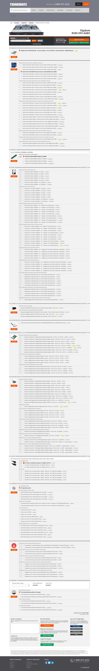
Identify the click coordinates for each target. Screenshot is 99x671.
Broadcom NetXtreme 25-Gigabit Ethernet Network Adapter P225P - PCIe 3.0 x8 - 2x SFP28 (45, 389)
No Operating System (26, 488)
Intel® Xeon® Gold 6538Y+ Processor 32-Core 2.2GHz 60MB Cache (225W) (39, 96)
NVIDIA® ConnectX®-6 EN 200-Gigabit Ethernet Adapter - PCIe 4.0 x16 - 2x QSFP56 (43, 431)
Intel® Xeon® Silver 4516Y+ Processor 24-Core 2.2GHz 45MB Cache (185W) (40, 89)
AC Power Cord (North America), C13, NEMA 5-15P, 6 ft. (37, 465)
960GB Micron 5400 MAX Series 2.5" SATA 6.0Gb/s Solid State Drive (40, 291)
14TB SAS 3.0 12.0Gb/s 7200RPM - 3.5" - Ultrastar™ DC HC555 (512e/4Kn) (41, 232)
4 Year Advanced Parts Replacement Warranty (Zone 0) (33, 601)
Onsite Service (49, 583)
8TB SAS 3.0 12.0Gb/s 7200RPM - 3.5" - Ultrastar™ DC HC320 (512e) (40, 226)
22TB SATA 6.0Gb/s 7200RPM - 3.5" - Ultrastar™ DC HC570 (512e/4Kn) (41, 218)
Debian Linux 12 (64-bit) (26, 514)
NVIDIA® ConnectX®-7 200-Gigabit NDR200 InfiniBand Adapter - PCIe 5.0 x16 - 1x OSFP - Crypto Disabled (48, 448)
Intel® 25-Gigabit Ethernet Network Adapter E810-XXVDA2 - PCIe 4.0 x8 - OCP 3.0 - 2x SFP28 (45, 366)
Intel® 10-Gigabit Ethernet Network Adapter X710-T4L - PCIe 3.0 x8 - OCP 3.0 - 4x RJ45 (44, 358)
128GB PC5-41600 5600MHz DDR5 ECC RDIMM (36, 163)
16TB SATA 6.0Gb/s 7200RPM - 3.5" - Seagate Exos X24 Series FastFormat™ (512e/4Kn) (44, 253)
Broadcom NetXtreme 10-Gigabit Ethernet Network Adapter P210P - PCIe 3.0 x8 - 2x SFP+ (45, 387)
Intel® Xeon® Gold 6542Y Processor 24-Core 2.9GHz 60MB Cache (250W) (39, 110)
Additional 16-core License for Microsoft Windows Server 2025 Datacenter (41, 576)
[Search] (20, 10)
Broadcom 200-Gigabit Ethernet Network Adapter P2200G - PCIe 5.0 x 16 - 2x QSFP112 (44, 400)
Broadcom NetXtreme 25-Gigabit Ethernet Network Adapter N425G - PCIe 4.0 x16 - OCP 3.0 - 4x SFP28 (48, 345)
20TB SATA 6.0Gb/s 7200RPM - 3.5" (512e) (34, 180)
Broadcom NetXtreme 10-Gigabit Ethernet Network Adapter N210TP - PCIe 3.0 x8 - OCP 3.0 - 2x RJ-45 (47, 339)
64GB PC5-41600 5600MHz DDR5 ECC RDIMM (35, 161)
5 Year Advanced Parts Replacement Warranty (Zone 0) (33, 607)
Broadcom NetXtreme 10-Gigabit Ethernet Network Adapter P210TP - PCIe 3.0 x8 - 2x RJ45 (45, 385)
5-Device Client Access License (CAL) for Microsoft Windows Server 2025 (41, 553)
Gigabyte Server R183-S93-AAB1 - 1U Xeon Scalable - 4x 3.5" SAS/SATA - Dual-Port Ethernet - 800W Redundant (47, 50)
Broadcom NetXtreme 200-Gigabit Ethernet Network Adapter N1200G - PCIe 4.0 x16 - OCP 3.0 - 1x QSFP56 (48, 352)
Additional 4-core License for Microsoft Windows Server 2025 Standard (40, 566)
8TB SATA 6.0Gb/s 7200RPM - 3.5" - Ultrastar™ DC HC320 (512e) (39, 205)
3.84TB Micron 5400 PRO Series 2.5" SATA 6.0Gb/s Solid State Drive (40, 283)
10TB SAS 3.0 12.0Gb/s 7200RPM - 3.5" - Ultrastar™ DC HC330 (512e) (40, 228)
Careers (12, 667)
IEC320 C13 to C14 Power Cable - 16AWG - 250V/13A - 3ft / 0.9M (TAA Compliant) (43, 475)
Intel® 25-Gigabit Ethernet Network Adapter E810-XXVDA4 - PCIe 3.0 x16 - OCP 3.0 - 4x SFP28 (46, 368)
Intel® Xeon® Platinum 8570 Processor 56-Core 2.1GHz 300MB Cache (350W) (40, 121)
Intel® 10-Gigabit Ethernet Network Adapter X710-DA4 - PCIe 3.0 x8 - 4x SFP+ (42, 417)
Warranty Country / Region (17, 583)
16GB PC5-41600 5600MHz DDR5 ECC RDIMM (35, 156)
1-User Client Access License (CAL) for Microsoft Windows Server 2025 (41, 557)
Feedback (28, 665)
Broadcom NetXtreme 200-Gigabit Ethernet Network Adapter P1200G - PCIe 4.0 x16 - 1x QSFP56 (46, 398)
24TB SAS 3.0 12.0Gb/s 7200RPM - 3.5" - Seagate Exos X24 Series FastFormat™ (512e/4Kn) (45, 270)
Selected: (13, 152)
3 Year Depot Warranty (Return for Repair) (31, 592)
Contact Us (29, 662)
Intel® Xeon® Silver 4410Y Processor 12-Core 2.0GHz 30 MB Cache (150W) (40, 64)
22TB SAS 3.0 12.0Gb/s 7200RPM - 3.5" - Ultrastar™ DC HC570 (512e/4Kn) (41, 241)
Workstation (51, 10)
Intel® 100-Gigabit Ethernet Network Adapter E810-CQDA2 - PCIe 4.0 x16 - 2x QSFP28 (44, 425)
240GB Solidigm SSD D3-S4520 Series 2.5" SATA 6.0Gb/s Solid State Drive (41, 299)
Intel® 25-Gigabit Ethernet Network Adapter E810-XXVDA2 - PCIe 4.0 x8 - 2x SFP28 (43, 421)
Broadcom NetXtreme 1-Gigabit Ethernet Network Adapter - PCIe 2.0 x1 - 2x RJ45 (43, 381)
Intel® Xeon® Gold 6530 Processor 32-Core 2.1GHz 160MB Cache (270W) (39, 94)
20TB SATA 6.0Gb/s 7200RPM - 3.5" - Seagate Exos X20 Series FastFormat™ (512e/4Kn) (44, 249)
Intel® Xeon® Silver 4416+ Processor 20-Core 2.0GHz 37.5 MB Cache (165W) (40, 67)
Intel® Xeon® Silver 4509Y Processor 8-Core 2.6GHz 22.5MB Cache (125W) (40, 82)
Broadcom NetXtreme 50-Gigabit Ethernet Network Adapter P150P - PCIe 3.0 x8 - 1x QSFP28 (45, 394)
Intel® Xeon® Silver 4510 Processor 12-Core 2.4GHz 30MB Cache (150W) (39, 85)
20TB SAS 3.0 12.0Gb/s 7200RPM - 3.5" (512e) (35, 197)
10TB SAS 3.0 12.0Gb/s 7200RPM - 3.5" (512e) (35, 188)
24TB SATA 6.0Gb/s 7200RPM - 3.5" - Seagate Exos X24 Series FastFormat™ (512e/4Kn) (44, 258)
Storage (41, 10)
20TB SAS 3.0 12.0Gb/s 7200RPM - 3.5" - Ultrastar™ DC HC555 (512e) (40, 239)
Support (14, 16)
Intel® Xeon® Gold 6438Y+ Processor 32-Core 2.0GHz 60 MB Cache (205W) (40, 74)
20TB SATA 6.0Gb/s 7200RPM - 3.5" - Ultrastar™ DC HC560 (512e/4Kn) (41, 216)
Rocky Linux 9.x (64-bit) (26, 512)
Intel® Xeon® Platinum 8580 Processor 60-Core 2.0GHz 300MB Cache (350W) (40, 123)
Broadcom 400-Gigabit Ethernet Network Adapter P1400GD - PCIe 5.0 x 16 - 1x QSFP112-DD (45, 402)
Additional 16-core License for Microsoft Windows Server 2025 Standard (41, 568)
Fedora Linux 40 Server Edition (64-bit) (29, 516)
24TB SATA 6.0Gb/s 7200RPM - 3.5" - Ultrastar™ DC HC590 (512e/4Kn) (41, 220)
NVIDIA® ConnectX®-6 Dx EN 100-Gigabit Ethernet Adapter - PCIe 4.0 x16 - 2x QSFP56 (44, 439)
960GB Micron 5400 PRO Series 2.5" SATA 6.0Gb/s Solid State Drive (40, 278)
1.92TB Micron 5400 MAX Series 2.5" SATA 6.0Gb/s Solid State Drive (40, 293)
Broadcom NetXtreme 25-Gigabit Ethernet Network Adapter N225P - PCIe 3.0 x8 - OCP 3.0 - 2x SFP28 (47, 343)
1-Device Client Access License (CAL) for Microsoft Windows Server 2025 (41, 551)
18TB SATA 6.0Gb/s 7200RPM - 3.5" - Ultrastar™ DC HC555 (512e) (40, 213)
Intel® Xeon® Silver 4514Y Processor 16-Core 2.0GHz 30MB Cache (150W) (39, 87)
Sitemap (28, 667)
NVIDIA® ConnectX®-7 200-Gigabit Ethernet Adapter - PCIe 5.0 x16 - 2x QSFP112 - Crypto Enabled (47, 446)
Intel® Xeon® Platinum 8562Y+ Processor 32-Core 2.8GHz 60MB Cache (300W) (40, 116)
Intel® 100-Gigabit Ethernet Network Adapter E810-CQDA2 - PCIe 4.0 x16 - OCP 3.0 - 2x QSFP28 (46, 373)
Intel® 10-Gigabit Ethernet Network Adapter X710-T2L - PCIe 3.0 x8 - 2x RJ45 (42, 410)
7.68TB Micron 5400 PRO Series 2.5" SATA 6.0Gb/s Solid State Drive (40, 285)
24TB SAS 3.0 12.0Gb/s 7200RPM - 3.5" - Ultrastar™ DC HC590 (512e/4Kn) (41, 243)
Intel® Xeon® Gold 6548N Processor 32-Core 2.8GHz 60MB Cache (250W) (39, 134)
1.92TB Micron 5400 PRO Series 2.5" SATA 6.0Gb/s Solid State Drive (40, 281)
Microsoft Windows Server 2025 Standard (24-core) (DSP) (33, 494)
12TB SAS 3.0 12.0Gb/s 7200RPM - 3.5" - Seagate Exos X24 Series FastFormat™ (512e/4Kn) (45, 264)
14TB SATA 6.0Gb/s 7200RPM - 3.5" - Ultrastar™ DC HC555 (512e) (40, 209)
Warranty (12, 665)
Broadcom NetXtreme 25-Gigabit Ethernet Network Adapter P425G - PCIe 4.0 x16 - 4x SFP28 (45, 391)
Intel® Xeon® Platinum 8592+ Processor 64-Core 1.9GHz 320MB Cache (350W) (40, 126)
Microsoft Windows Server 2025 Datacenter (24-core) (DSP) (34, 499)
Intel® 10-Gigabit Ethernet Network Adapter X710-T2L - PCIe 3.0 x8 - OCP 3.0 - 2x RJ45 (44, 356)
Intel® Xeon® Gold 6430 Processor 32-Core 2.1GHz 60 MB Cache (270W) (40, 71)
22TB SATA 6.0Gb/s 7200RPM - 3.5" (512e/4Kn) (35, 182)
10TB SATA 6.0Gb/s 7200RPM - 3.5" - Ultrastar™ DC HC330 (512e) (40, 207)
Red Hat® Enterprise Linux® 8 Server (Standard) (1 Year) (33, 527)
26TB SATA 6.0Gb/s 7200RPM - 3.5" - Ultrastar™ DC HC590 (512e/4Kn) (41, 222)
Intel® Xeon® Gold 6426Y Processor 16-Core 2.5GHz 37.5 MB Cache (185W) (40, 76)
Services (78, 10)
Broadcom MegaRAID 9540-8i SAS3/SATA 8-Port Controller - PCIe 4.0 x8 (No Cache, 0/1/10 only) (42, 312)
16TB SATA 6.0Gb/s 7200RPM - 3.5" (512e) (34, 178)
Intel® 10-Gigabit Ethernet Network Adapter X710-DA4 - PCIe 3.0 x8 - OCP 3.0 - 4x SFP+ (44, 362)
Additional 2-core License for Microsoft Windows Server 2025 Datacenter (41, 572)
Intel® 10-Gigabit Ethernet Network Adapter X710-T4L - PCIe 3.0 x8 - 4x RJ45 (42, 412)
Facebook (45, 662)
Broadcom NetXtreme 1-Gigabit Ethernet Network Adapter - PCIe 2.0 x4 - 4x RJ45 (43, 383)
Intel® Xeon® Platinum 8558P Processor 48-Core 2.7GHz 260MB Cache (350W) (40, 143)
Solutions (69, 10)
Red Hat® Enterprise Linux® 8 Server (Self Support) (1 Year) (34, 525)
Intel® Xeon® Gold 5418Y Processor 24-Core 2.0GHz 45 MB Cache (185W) (39, 69)
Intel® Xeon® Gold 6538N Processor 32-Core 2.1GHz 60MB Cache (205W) (39, 132)
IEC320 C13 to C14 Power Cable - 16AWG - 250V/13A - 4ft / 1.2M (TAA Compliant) (43, 477)
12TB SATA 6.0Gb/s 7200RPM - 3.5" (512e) (34, 174)
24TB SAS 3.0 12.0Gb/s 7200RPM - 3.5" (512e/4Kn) (36, 201)
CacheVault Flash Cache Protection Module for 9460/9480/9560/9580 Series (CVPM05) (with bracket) (43, 322)
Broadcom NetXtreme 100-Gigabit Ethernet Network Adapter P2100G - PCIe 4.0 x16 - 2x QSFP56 (46, 396)
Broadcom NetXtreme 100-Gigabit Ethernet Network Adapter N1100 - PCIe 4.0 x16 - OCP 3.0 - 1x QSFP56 (48, 347)
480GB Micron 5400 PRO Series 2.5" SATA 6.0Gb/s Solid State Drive (40, 276)
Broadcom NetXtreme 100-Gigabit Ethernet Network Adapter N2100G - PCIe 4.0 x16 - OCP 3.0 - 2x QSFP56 (48, 350)
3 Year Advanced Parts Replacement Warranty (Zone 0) (33, 594)
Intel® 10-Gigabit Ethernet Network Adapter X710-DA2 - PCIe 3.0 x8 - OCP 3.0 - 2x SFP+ (44, 360)
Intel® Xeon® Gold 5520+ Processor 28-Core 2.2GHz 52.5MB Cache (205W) (40, 92)
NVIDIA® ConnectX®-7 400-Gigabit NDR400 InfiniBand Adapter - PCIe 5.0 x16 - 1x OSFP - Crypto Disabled (48, 450)
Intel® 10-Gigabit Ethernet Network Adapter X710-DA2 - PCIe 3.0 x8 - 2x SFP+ (42, 415)
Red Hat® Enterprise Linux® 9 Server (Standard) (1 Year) (33, 534)
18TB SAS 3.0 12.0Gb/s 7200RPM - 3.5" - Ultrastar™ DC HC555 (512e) (40, 237)
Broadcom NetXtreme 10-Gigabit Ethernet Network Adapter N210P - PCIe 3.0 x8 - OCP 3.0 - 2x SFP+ (47, 341)
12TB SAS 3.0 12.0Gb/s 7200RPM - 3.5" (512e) (35, 190)
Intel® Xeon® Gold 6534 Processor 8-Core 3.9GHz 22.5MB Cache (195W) (39, 107)
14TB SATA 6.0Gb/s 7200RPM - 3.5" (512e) (34, 176)
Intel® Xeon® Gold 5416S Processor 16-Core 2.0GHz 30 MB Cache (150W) (39, 78)
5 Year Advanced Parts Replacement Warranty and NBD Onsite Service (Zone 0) (38, 609)
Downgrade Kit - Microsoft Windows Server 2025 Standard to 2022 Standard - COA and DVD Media (47, 545)
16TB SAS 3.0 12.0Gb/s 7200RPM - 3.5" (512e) (35, 195)
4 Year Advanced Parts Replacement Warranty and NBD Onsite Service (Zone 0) (38, 603)
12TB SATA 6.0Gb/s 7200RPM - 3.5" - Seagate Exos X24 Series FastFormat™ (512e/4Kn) (44, 251)
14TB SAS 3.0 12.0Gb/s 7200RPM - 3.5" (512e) (35, 192)
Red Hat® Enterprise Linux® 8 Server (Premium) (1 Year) (33, 530)
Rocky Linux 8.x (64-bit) (26, 509)
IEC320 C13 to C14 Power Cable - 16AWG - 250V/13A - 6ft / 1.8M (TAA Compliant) (43, 479)
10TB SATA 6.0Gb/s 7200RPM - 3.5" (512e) (34, 171)
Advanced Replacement (37, 583)
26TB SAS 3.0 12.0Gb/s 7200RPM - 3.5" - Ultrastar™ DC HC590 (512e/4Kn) (41, 245)
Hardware (60, 10)
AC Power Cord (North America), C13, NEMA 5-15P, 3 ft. (38, 463)
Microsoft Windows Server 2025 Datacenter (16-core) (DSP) (34, 496)
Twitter (49, 662)
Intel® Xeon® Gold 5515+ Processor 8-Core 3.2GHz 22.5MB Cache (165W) (39, 103)
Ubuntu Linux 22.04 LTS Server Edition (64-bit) (31, 519)
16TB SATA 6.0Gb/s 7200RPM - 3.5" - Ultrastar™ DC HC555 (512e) (40, 211)
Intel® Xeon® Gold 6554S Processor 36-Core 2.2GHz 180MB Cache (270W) (39, 139)
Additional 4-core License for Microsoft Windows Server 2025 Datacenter (41, 574)
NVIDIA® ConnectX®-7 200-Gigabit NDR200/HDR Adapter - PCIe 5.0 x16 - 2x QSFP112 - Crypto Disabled (48, 442)
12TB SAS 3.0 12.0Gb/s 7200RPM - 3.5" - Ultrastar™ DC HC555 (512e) (40, 230)
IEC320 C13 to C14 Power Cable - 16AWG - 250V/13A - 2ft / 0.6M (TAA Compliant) (43, 473)
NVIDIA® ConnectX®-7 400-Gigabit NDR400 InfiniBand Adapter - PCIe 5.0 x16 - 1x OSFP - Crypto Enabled (48, 452)
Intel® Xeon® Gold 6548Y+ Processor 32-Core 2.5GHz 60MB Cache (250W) (39, 114)
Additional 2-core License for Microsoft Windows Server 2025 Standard (40, 564)
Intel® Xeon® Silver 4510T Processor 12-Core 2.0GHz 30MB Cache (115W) (39, 128)
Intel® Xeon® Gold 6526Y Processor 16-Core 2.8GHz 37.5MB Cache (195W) (40, 105)
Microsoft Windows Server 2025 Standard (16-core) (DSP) (33, 492)
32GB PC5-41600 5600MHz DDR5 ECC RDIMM (35, 158)
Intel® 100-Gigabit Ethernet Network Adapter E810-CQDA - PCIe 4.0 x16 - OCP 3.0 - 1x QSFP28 (46, 370)
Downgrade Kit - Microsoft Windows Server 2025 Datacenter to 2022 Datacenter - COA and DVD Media (48, 547)
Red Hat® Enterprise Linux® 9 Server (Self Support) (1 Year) (34, 532)
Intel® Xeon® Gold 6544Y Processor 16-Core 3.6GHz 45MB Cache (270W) (39, 112)
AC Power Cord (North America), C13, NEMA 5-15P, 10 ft (37, 467)
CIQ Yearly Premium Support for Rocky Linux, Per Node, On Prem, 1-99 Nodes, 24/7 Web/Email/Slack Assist (45, 503)
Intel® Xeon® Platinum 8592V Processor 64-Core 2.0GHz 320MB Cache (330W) (40, 145)
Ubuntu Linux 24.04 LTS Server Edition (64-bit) (31, 521)
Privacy (11, 664)
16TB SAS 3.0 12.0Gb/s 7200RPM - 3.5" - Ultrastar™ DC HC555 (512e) (40, 234)
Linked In (52, 662)
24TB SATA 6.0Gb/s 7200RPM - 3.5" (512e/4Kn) (35, 184)
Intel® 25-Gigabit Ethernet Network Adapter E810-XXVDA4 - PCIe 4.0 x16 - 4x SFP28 (43, 423)
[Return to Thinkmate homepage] (18, 4)
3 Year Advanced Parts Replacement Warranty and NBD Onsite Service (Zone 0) (38, 596)
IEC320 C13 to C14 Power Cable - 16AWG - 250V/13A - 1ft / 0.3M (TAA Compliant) (43, 471)
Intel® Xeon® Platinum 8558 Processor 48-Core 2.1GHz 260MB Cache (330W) (40, 98)
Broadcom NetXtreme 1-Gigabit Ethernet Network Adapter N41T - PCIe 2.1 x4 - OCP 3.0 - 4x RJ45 (46, 337)
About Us (12, 662)
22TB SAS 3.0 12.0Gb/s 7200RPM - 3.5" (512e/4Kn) (36, 199)
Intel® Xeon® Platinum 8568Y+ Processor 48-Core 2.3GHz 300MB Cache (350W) (41, 119)
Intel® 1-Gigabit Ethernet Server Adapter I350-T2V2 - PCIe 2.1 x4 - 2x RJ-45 (41, 406)
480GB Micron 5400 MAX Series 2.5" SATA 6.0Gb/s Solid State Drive (40, 289)
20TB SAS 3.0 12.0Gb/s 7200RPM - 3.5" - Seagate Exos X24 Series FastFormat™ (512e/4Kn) (45, 268)
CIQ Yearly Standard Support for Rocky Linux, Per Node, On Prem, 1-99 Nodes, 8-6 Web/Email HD (43, 505)
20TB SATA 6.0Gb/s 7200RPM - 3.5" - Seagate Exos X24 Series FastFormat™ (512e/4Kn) (44, 255)
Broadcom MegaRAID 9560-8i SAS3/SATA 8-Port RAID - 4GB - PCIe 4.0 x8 (37, 314)
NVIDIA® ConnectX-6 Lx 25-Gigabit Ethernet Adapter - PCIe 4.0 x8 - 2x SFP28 (42, 435)
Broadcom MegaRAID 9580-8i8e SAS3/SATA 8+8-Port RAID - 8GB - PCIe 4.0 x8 (38, 316)
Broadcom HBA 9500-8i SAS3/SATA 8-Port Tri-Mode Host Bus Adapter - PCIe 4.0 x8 (39, 308)
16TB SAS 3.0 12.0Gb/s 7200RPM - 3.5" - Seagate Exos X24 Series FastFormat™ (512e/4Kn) (45, 266)
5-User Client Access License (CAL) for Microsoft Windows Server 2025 (41, 559)
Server (34, 10)
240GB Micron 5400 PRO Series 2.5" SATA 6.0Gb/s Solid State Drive (40, 274)
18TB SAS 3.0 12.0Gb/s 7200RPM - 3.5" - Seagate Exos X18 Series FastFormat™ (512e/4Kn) (45, 262)
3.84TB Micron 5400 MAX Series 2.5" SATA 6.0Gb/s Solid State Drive (40, 295)
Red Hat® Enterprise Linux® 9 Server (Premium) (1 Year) (33, 536)
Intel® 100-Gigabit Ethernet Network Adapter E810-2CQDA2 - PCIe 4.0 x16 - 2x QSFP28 (44, 427)
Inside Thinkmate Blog (32, 664)
